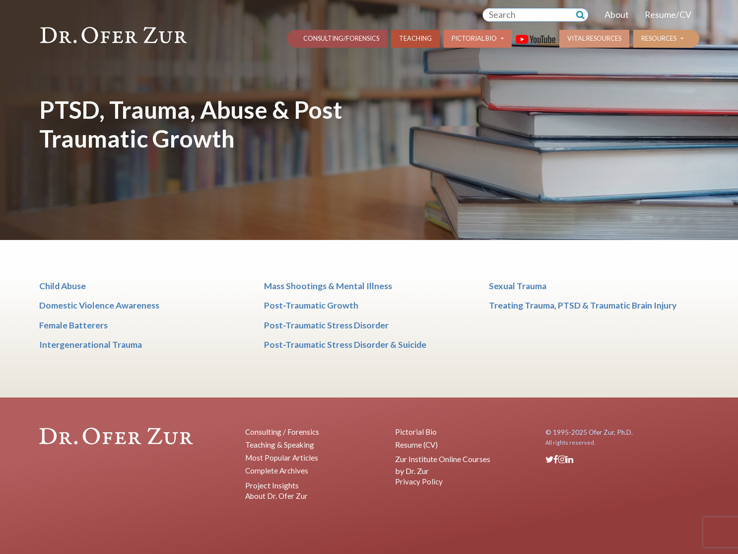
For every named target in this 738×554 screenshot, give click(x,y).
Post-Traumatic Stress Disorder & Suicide (345, 344)
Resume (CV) (416, 444)
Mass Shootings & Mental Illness (328, 286)
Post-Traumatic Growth (311, 305)
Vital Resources (594, 38)
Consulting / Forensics (282, 431)
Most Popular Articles (281, 457)
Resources (658, 38)
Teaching (415, 38)
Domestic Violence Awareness (99, 305)
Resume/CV (668, 14)
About (616, 14)
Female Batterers (73, 325)
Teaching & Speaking (279, 444)
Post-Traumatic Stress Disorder (326, 325)
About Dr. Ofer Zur (276, 495)
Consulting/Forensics (341, 38)
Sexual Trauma (517, 286)
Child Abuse (62, 286)
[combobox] (527, 14)
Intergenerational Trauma (90, 344)
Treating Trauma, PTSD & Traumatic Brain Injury (582, 305)
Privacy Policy (419, 481)
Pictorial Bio (474, 38)
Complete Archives (276, 470)
